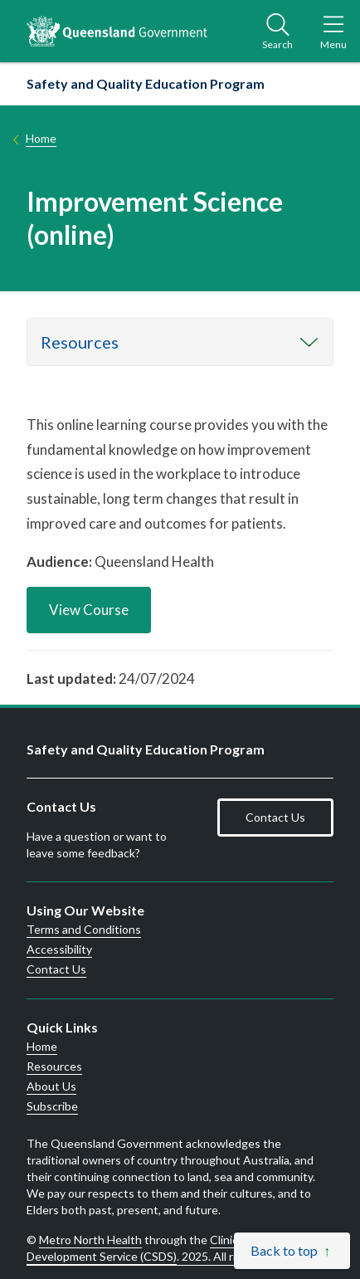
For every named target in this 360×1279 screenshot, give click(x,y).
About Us (51, 1086)
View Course (89, 609)
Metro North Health (90, 1240)
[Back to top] (292, 1251)
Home (41, 138)
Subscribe (52, 1106)
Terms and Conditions (84, 929)
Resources (80, 342)
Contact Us (275, 817)
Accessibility (59, 949)
